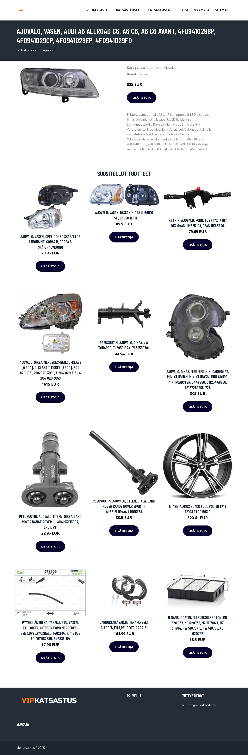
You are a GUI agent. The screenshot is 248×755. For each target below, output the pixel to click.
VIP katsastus (98, 10)
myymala (201, 10)
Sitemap (222, 10)
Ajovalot (49, 50)
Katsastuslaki (160, 10)
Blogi (183, 10)
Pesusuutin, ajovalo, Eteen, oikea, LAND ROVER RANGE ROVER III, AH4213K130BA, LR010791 (50, 521)
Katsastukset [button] (128, 10)
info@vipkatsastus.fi (201, 705)
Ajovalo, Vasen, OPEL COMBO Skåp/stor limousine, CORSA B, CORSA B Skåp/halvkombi (50, 241)
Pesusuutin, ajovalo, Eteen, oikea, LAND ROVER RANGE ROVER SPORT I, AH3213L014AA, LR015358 (124, 506)
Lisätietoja (142, 97)
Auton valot (30, 50)
